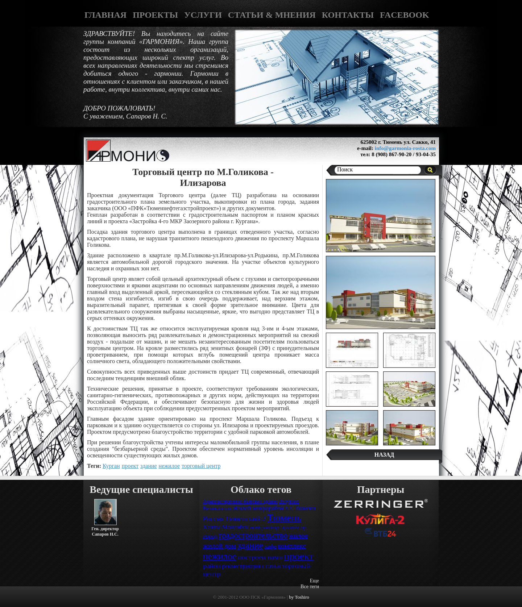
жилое (298, 536)
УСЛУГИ (203, 15)
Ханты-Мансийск (225, 527)
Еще (314, 580)
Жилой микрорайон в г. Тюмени (274, 508)
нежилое (169, 466)
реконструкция (241, 566)
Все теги (310, 586)
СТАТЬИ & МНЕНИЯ (272, 15)
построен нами (260, 557)
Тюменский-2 (245, 519)
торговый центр (201, 466)
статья (271, 566)
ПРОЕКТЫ (155, 15)
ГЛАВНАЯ (105, 15)
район (212, 566)
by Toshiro (299, 597)
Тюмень (284, 517)
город (210, 536)
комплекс (292, 546)
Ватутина (289, 501)
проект (130, 466)
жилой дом (219, 546)
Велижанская (217, 508)
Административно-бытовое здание (240, 501)
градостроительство (253, 535)
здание (148, 466)
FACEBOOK (404, 15)
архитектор (294, 527)
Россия (213, 519)
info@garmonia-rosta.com (405, 148)
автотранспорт (265, 527)
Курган (111, 466)
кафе (270, 546)
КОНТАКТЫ (348, 15)
